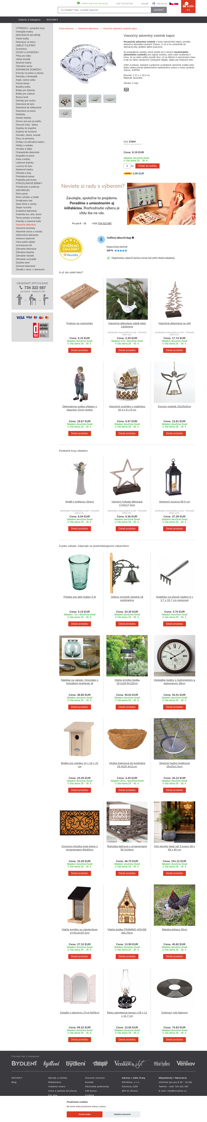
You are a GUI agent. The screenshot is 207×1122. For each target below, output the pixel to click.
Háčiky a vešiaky (24, 145)
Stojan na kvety (23, 207)
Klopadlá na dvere (25, 156)
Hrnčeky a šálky (24, 149)
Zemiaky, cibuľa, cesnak (28, 135)
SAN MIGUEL (23, 190)
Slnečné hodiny (23, 62)
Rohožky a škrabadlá (26, 76)
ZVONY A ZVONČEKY (27, 52)
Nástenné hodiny (24, 169)
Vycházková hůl (24, 245)
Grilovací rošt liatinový (174, 1012)
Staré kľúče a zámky (26, 204)
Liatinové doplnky (25, 162)
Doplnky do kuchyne (26, 131)
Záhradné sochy (24, 66)
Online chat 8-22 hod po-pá (95, 3)
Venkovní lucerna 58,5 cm (174, 501)
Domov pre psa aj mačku (28, 121)
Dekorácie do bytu (25, 104)
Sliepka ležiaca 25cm (174, 929)
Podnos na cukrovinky (79, 323)
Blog (14, 1082)
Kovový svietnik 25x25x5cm (174, 406)
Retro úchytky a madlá (27, 197)
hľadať (159, 9)
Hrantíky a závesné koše (28, 221)
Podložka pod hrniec (26, 180)
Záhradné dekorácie (26, 249)
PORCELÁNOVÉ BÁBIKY (29, 183)
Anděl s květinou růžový (79, 501)
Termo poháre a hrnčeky (28, 218)
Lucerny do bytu (24, 166)
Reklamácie (54, 1082)
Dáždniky (20, 114)
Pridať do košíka (147, 165)
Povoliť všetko (85, 1114)
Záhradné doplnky (25, 252)
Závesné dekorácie (25, 266)
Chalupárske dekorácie (27, 152)
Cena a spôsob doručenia (62, 1091)
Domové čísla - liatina (27, 125)
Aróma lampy (22, 83)
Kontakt (144, 3)
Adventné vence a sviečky (29, 231)
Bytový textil (22, 97)
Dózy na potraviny (25, 138)
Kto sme (52, 1095)
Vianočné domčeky (25, 228)
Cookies (89, 1095)
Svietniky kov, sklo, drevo (28, 214)
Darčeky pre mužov (26, 100)
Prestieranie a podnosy (27, 187)
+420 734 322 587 (124, 3)
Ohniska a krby (23, 173)
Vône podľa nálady (25, 242)
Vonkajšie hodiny (24, 31)
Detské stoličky (23, 118)
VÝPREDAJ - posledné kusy (30, 28)
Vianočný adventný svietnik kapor (120, 28)
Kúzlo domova (66, 28)
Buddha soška (23, 87)
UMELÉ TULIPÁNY (26, 45)
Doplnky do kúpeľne (26, 128)
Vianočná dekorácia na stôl (174, 323)
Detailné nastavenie (122, 1114)
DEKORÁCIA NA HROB (28, 35)
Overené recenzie (95, 1078)
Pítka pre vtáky (23, 56)
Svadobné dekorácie (26, 211)
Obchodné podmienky (97, 1086)
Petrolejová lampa (25, 176)
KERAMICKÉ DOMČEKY (29, 69)
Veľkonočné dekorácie (27, 235)
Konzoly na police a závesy (30, 73)
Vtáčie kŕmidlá (23, 59)
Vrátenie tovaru (56, 1086)
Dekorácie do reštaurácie (28, 107)
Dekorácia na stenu (26, 42)
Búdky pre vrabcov (25, 93)
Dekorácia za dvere (26, 111)
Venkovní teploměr (25, 238)
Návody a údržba (57, 1078)
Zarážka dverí (23, 262)
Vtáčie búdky (22, 38)
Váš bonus (162, 3)
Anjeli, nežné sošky (26, 80)
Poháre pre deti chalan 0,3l (80, 596)
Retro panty (22, 193)
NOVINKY (52, 20)
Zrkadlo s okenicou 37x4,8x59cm (79, 1012)
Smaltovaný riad (24, 200)
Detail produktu (79, 350)
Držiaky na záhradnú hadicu (30, 142)
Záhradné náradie (25, 255)
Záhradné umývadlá (26, 259)
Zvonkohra (21, 49)
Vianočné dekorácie (26, 224)
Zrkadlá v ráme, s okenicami (30, 269)
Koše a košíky (23, 159)
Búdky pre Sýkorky (25, 90)
